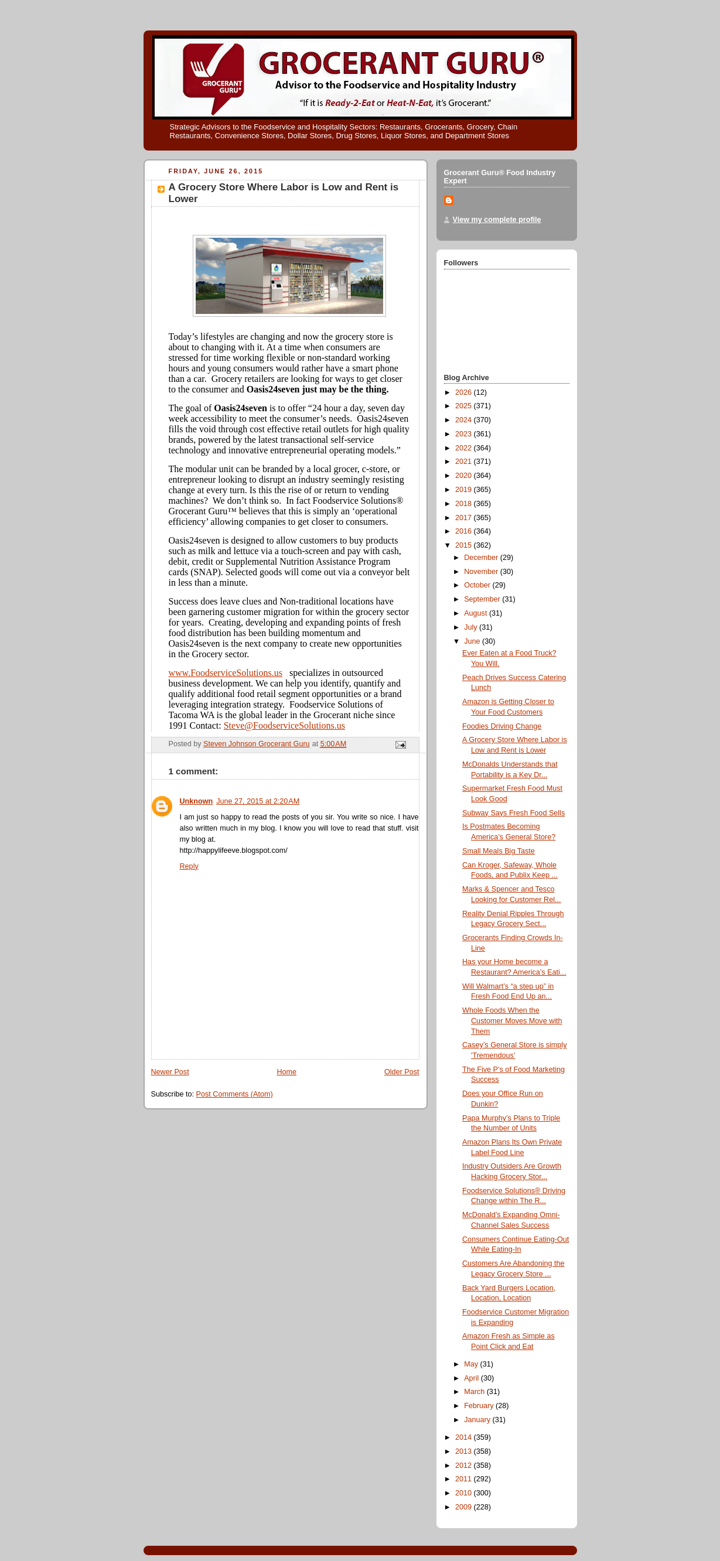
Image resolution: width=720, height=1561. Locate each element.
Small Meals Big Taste (498, 851)
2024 (464, 420)
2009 (464, 1507)
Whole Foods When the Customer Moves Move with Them (512, 1020)
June (473, 641)
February (480, 1406)
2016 (464, 531)
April (472, 1378)
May (472, 1364)
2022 (464, 448)
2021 (464, 461)
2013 (464, 1451)
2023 (464, 434)
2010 (464, 1493)
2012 (464, 1465)
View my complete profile (497, 220)
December (482, 558)
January (478, 1420)
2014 (464, 1437)
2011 (464, 1479)
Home (286, 1072)
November (482, 572)
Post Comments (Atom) (234, 1094)
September (483, 599)
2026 (464, 392)
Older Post (401, 1072)
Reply (189, 866)
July (471, 627)
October (478, 585)
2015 (464, 545)
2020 (464, 476)
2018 (464, 504)
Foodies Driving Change (501, 726)
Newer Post (170, 1072)
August (476, 613)
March (475, 1392)
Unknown (196, 801)
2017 (464, 518)
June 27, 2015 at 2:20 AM (257, 801)
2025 (464, 406)
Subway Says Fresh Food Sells (513, 813)
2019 (464, 490)
